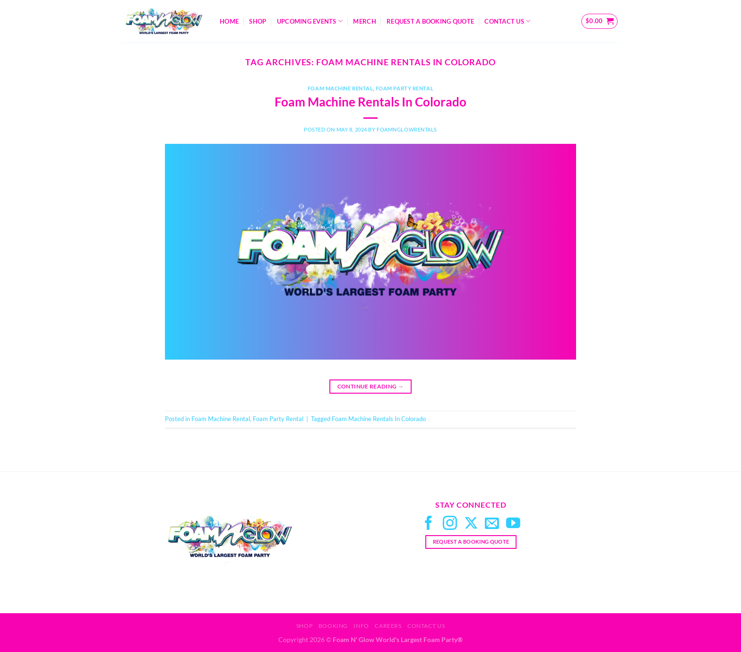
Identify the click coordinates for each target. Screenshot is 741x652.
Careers (388, 625)
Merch (364, 21)
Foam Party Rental (405, 88)
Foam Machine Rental (340, 88)
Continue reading (370, 386)
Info (361, 625)
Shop (257, 21)
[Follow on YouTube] (513, 524)
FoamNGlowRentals (407, 129)
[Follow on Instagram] (450, 524)
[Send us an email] (492, 524)
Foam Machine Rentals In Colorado (370, 102)
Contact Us (507, 21)
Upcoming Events (310, 21)
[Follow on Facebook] (429, 524)
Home (229, 21)
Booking (333, 625)
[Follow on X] (471, 524)
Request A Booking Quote (430, 21)
